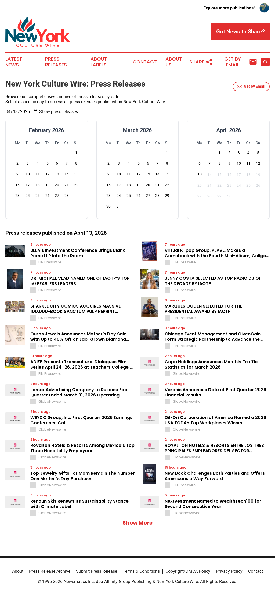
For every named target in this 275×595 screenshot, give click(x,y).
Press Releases (56, 62)
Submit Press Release (96, 571)
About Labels (99, 62)
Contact (145, 62)
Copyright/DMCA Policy (187, 571)
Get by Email (251, 86)
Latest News (13, 62)
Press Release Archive (49, 571)
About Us (173, 62)
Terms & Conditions (141, 571)
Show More (137, 522)
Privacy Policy (229, 571)
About (17, 571)
